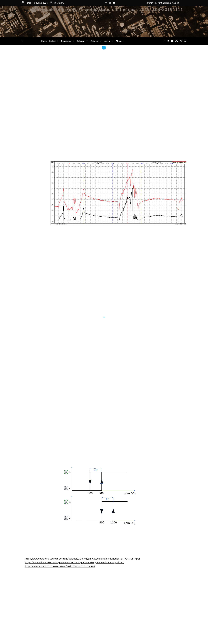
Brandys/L (151, 2)
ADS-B (175, 2)
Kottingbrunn (164, 2)
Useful (108, 41)
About (120, 41)
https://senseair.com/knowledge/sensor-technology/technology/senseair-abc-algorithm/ (74, 562)
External (82, 41)
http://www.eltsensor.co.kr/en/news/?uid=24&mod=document (60, 566)
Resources (67, 41)
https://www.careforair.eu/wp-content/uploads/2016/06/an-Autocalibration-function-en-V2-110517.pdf (82, 558)
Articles (96, 41)
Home (44, 41)
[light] (181, 41)
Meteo (54, 41)
